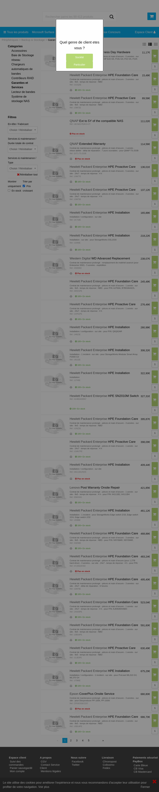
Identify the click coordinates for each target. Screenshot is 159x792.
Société (79, 57)
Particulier (79, 64)
